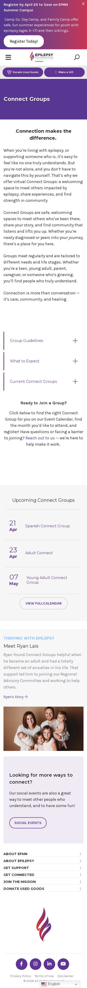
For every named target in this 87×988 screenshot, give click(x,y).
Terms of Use (44, 976)
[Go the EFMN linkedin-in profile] (49, 964)
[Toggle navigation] (8, 57)
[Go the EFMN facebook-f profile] (21, 964)
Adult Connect (39, 553)
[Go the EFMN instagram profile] (35, 964)
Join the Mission (19, 882)
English (50, 984)
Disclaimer (65, 976)
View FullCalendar (44, 603)
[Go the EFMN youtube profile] (63, 964)
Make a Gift (64, 72)
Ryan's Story (15, 697)
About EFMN (15, 854)
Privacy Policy (20, 976)
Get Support (16, 868)
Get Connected (18, 875)
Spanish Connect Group (47, 526)
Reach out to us (40, 438)
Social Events (28, 823)
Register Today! (24, 41)
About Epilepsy (18, 861)
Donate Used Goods (23, 72)
